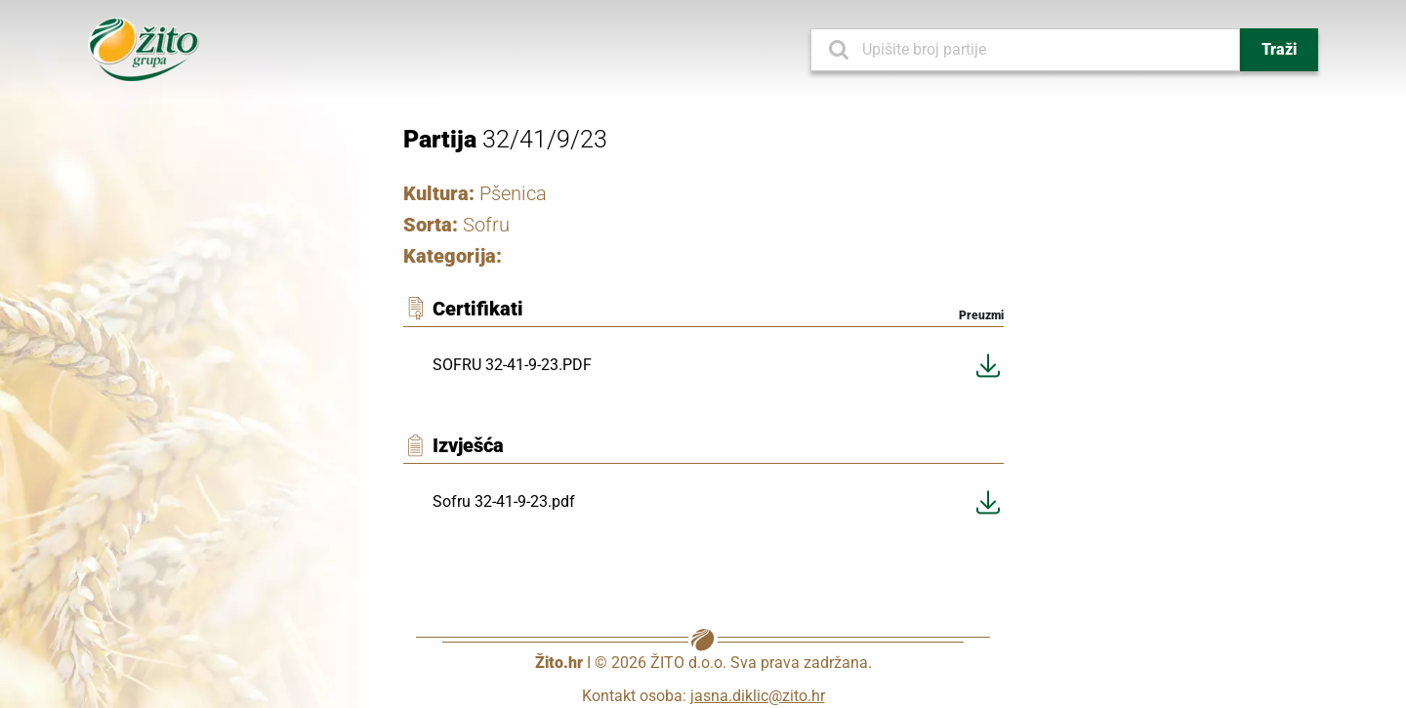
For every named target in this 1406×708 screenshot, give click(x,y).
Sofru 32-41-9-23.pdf (504, 501)
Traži (1279, 49)
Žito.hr (559, 662)
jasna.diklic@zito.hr (757, 696)
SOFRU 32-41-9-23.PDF (512, 364)
